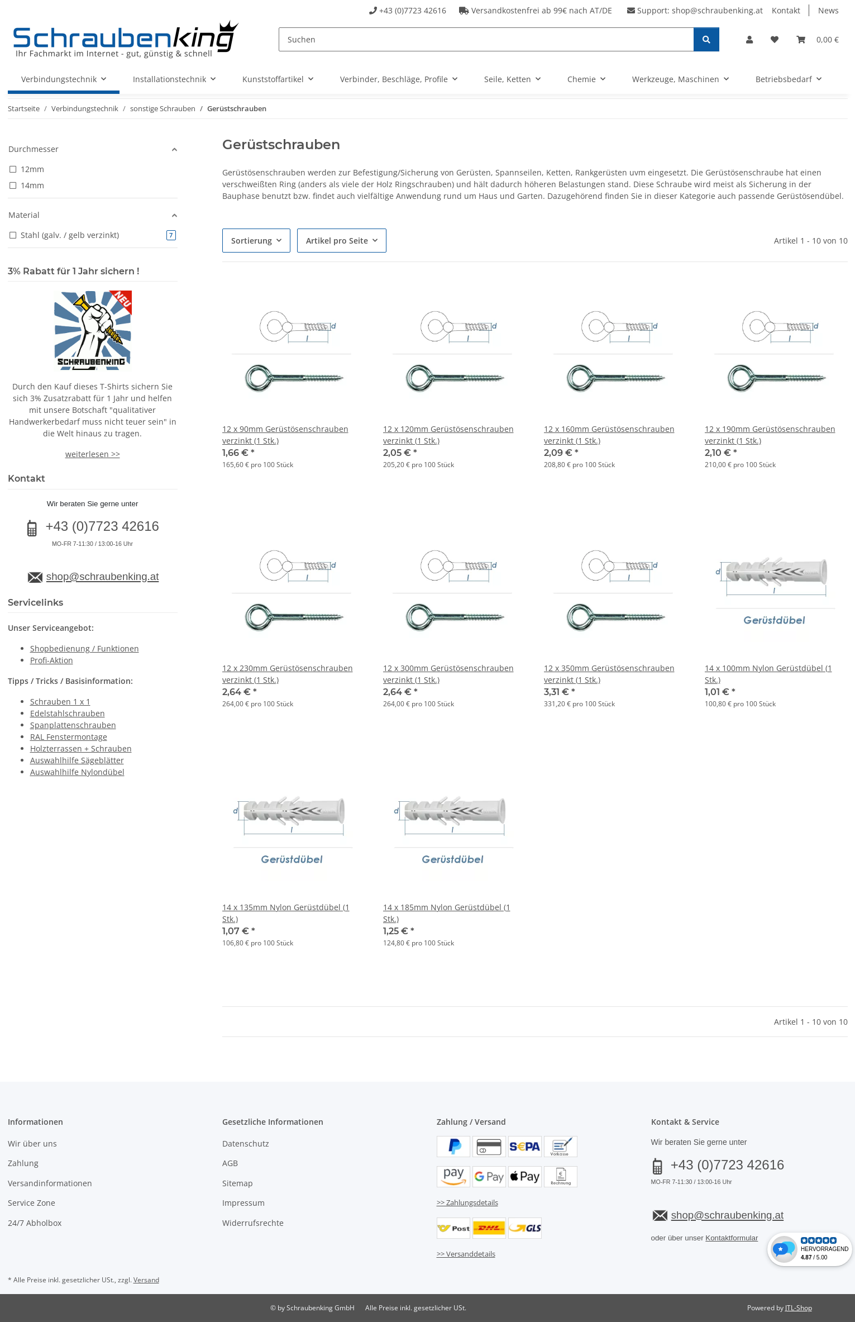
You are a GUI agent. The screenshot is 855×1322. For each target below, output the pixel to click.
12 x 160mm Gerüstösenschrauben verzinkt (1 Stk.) (609, 435)
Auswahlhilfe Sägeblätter (77, 760)
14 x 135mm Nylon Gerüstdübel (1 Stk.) (286, 913)
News (828, 10)
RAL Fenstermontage (68, 736)
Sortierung (251, 240)
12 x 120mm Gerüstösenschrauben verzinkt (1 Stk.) (448, 435)
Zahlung (23, 1163)
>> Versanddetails (466, 1254)
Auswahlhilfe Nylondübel (77, 772)
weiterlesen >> (92, 454)
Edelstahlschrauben (67, 713)
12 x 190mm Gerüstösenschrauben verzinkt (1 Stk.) (770, 435)
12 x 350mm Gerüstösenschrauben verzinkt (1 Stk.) (609, 674)
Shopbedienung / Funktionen (84, 648)
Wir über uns (32, 1143)
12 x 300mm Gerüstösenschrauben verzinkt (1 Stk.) (448, 674)
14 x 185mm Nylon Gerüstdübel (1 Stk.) (446, 913)
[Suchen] (486, 39)
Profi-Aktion (51, 660)
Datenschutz (245, 1143)
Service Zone (31, 1202)
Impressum (243, 1202)
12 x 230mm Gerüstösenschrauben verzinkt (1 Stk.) (287, 674)
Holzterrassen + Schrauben (81, 748)
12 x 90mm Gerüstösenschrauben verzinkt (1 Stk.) (285, 435)
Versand (146, 1280)
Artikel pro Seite (337, 240)
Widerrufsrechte (253, 1223)
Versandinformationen (50, 1183)
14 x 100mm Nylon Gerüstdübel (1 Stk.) (768, 674)
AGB (230, 1163)
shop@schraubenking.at (717, 10)
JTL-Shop (798, 1308)
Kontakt (786, 10)
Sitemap (237, 1183)
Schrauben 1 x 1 (60, 701)
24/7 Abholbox (34, 1223)
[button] (749, 39)
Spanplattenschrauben (73, 725)
